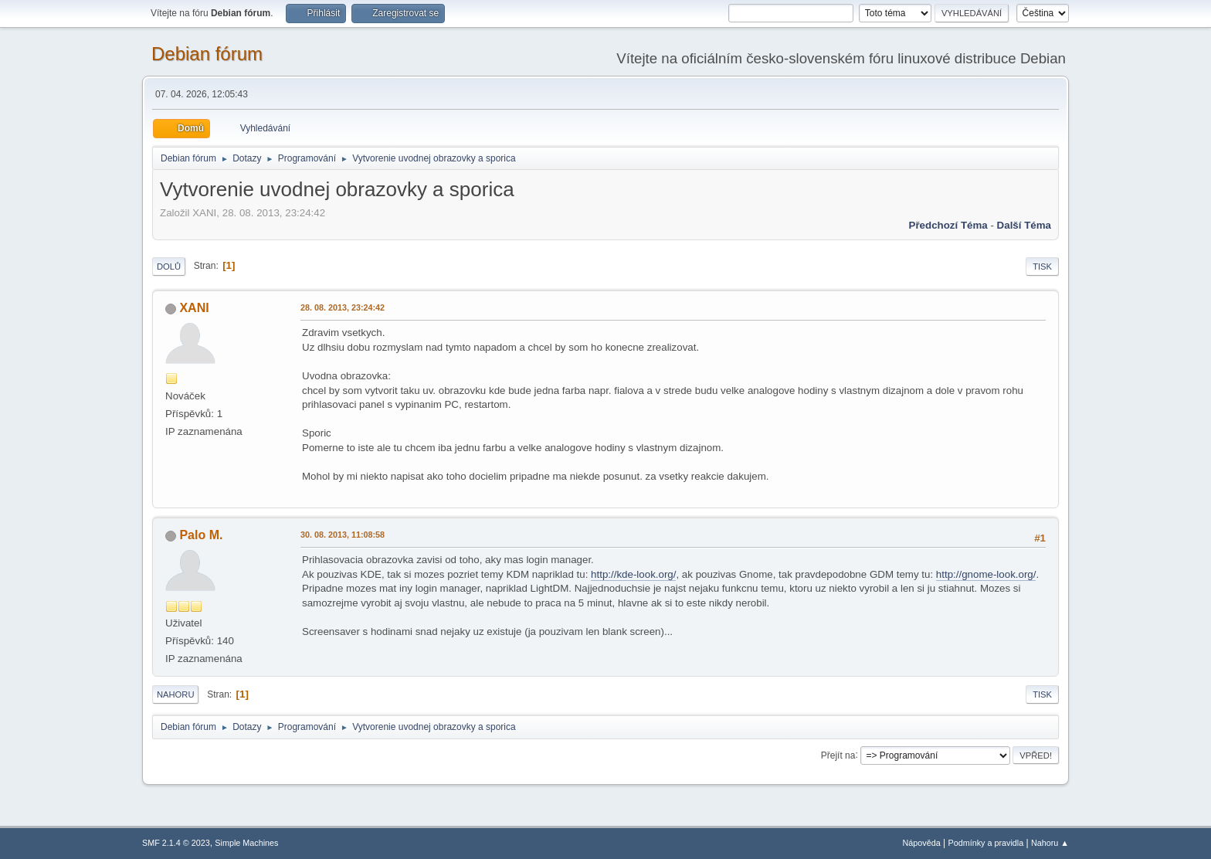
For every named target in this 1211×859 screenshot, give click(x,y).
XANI (194, 307)
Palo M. (200, 535)
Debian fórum (207, 53)
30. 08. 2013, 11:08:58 (342, 534)
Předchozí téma (948, 225)
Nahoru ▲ (1050, 842)
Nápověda (922, 842)
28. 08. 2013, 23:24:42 (342, 307)
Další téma (1024, 225)
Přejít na (838, 754)
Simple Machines (246, 842)
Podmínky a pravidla (986, 842)
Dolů (169, 266)
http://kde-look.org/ (633, 574)
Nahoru (175, 694)
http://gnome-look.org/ (986, 574)
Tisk (1042, 266)
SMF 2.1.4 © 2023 (176, 842)
